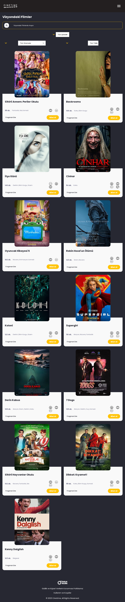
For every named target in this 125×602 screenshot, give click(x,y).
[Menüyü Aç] (118, 6)
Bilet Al (52, 117)
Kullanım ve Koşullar (62, 593)
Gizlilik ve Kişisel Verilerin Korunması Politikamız (62, 588)
